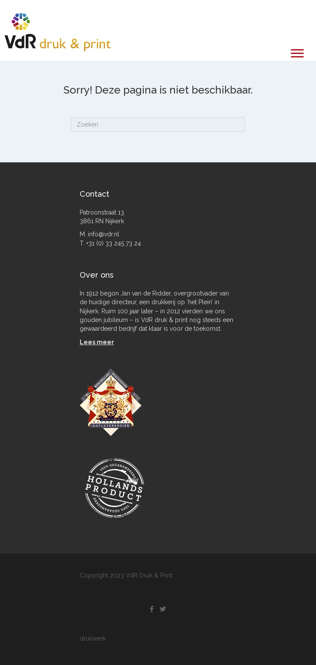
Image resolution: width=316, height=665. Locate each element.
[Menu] (297, 53)
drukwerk (93, 638)
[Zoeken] (158, 124)
